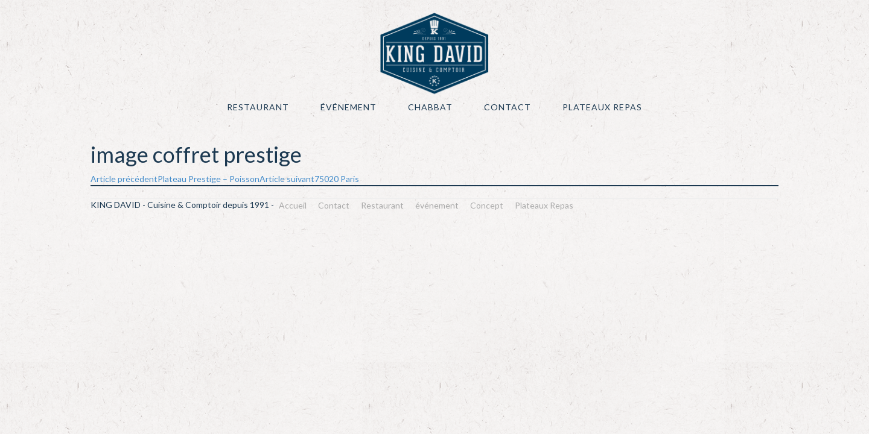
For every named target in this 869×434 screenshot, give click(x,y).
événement (348, 107)
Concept (486, 205)
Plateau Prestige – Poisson (175, 179)
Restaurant (258, 107)
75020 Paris (309, 179)
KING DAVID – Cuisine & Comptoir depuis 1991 (434, 53)
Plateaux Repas (602, 107)
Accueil (293, 205)
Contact (507, 107)
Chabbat (430, 107)
